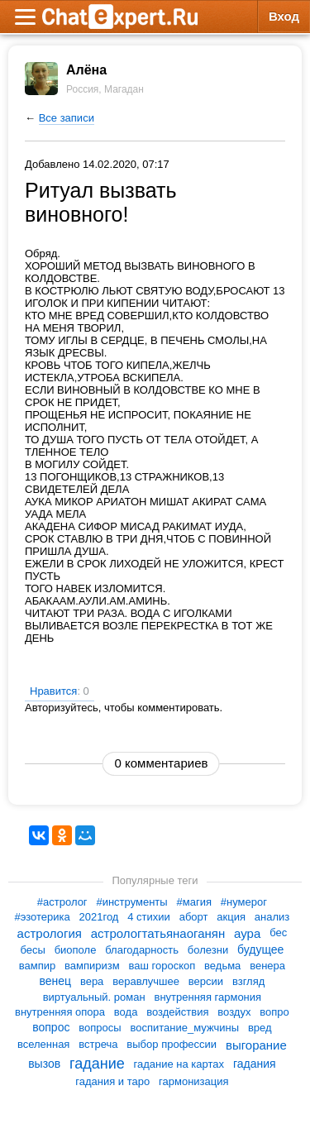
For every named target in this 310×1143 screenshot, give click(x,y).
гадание (97, 1063)
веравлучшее (145, 981)
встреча (98, 1044)
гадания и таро (112, 1081)
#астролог (62, 902)
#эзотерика (41, 917)
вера (91, 981)
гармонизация (193, 1081)
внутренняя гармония (207, 997)
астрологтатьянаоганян (158, 933)
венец (55, 981)
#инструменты (131, 902)
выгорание (256, 1045)
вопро (274, 1012)
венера (267, 965)
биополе (76, 950)
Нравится (59, 691)
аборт (193, 917)
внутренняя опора (60, 1012)
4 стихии (148, 917)
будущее (260, 949)
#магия (194, 902)
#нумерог (244, 902)
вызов (44, 1063)
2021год (99, 917)
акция (231, 917)
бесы (32, 950)
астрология (49, 933)
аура (247, 933)
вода (126, 1012)
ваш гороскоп (161, 965)
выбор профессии (171, 1044)
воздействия (177, 1012)
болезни (208, 950)
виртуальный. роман (94, 997)
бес (278, 933)
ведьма (222, 965)
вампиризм (92, 965)
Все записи (66, 118)
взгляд (248, 981)
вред (260, 1027)
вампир (37, 965)
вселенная (43, 1044)
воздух (233, 1012)
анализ (272, 917)
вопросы (100, 1027)
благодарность (142, 950)
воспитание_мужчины (184, 1027)
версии (205, 981)
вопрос (50, 1027)
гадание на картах (179, 1063)
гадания (254, 1063)
